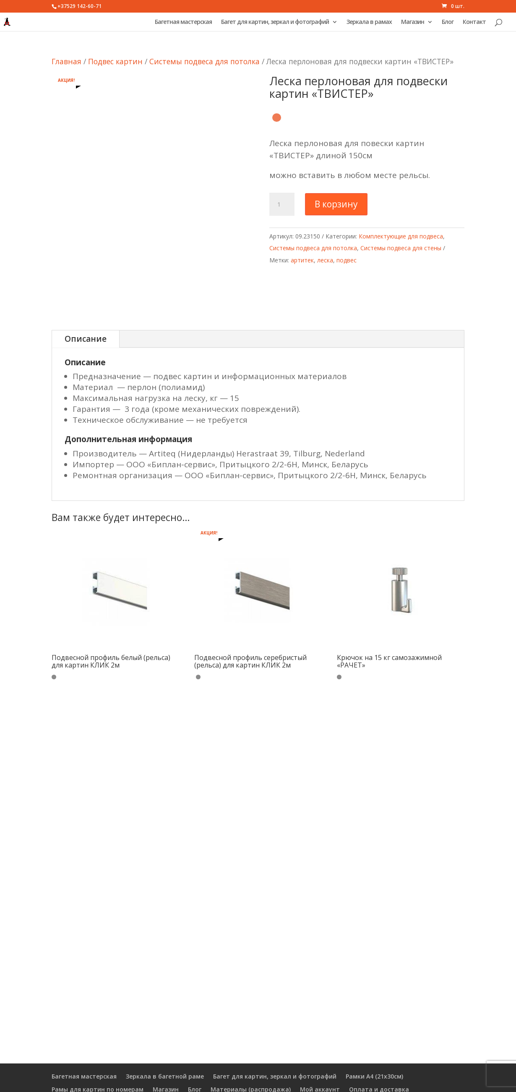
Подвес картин (115, 61)
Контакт (474, 22)
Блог (447, 22)
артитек (302, 260)
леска (325, 260)
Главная (66, 61)
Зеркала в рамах (369, 22)
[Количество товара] (281, 204)
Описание (86, 338)
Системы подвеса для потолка (204, 61)
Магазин (412, 22)
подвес (346, 260)
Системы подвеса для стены (400, 248)
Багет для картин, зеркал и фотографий (275, 22)
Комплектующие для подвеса (401, 236)
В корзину (336, 204)
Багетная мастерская (183, 22)
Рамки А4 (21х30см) (374, 1076)
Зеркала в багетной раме (165, 1076)
